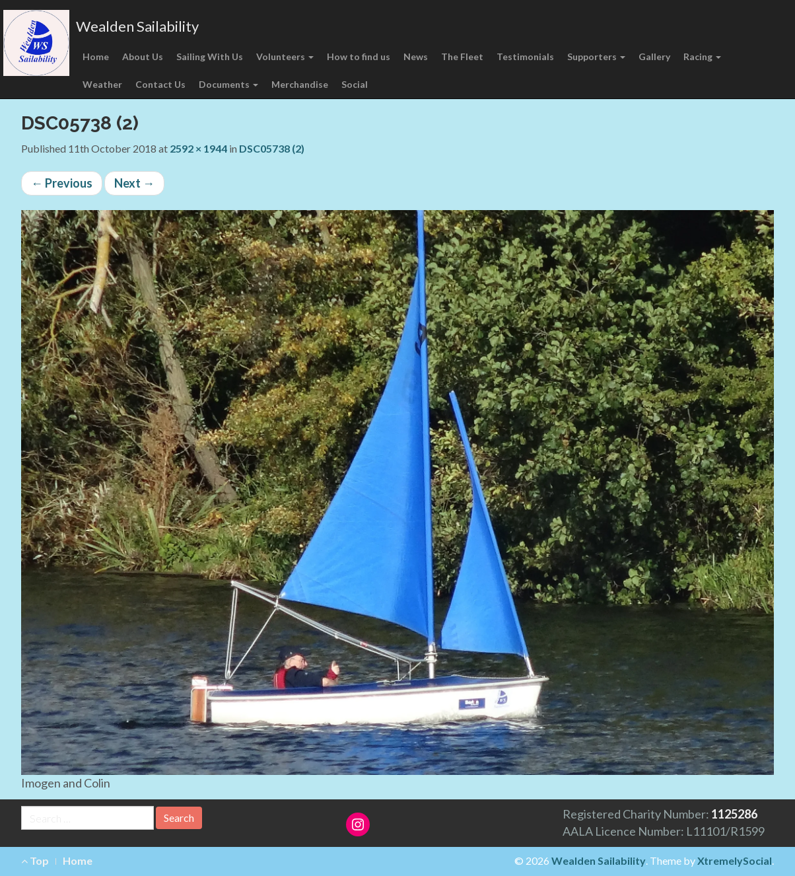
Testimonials (525, 56)
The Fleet (462, 56)
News (415, 56)
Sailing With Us (209, 56)
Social (354, 84)
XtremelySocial (734, 860)
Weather (102, 84)
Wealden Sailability (137, 26)
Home (96, 56)
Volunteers (285, 56)
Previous (61, 183)
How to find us (358, 56)
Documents (228, 84)
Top (35, 860)
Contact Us (160, 84)
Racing (702, 56)
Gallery (654, 56)
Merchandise (299, 84)
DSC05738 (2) (271, 148)
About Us (142, 56)
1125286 (734, 814)
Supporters (596, 56)
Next (134, 183)
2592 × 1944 (198, 148)
